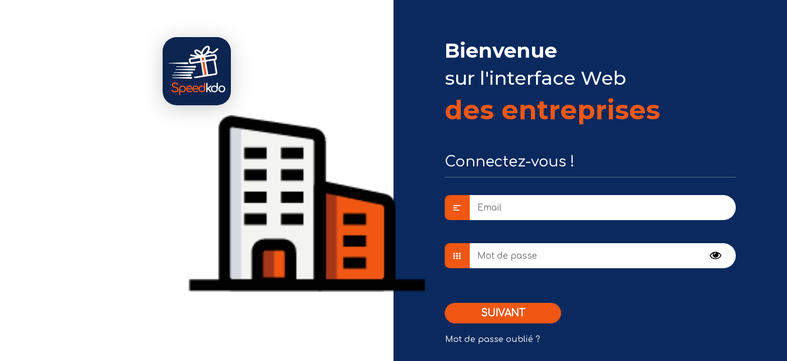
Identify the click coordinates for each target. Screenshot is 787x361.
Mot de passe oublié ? (492, 339)
